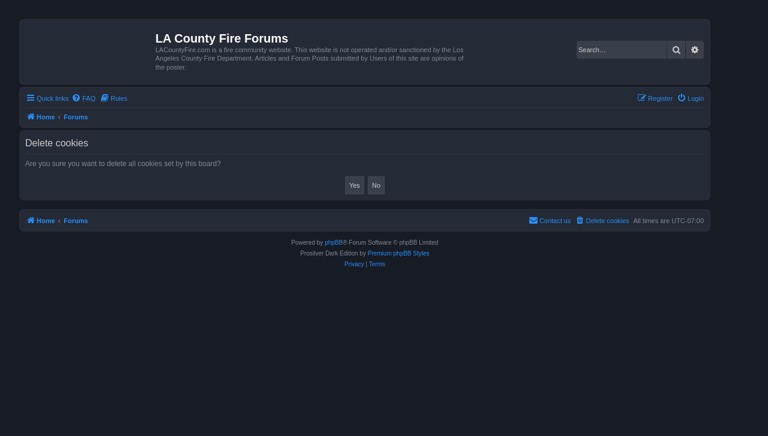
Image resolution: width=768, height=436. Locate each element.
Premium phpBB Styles (399, 253)
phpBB (334, 242)
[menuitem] (83, 98)
